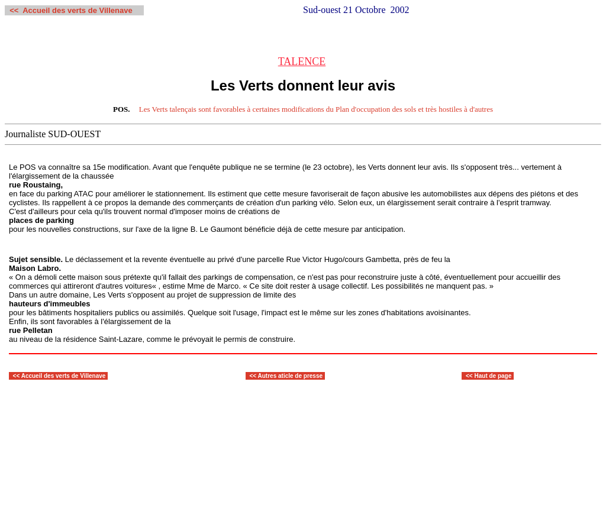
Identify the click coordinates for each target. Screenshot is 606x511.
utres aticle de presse (292, 376)
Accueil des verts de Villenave (63, 376)
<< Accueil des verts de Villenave (70, 10)
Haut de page (493, 376)
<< (17, 376)
